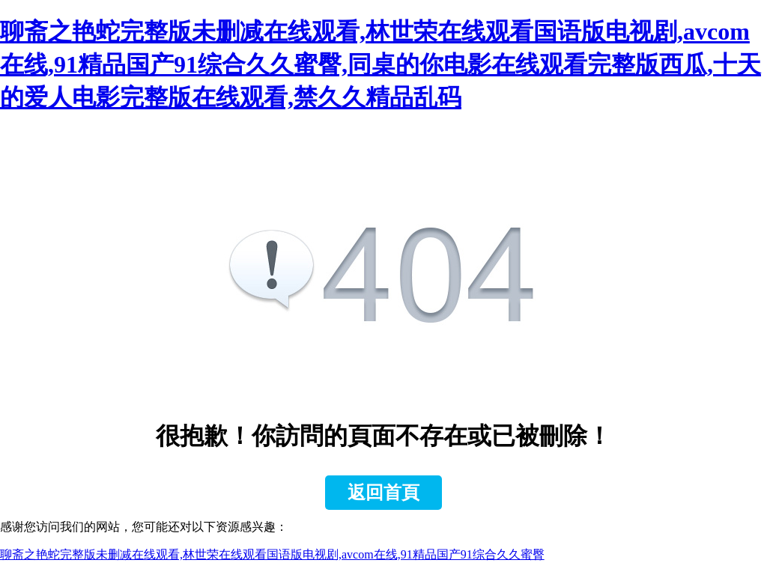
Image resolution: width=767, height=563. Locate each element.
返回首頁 (383, 492)
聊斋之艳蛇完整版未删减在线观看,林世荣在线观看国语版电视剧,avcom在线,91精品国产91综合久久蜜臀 (272, 554)
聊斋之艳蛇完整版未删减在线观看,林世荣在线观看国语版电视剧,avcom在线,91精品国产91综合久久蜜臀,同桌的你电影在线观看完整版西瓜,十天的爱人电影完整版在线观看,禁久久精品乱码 (380, 64)
